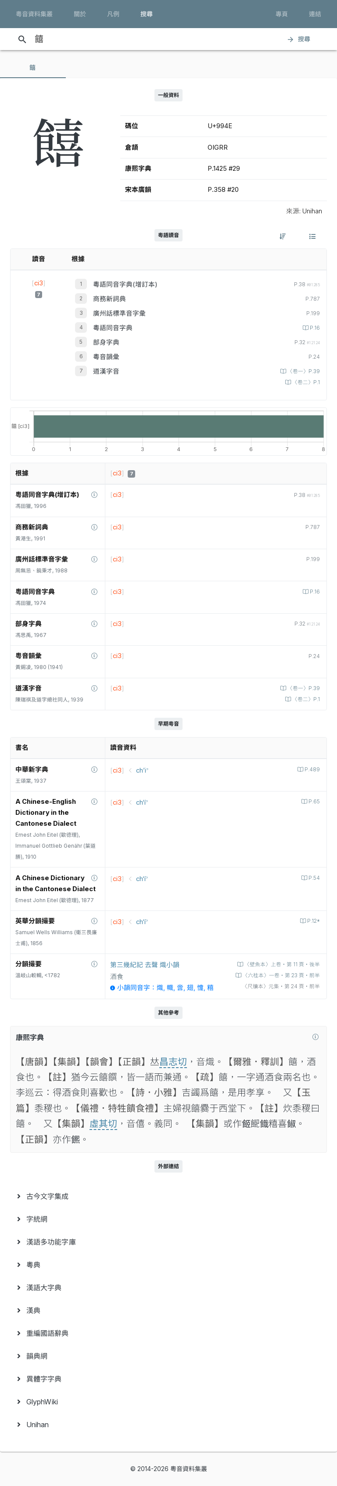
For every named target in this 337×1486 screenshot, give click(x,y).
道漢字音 (106, 371)
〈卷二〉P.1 (305, 382)
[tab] (33, 67)
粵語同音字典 (113, 328)
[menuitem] (168, 1196)
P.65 (313, 802)
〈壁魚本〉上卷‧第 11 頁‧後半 (281, 964)
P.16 (314, 328)
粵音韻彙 (106, 357)
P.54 (313, 878)
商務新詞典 (109, 299)
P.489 (311, 769)
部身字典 (106, 342)
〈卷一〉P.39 (303, 371)
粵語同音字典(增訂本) (125, 284)
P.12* (313, 921)
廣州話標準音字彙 (119, 313)
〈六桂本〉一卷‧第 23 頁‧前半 (280, 975)
